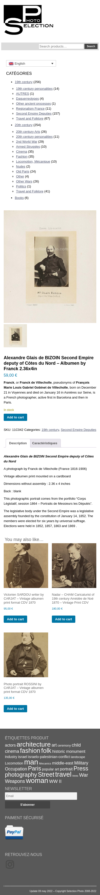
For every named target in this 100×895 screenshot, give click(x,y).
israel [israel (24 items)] (22, 757)
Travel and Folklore (29, 118)
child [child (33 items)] (76, 745)
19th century (24, 82)
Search (91, 46)
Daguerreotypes (27, 98)
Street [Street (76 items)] (46, 774)
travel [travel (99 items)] (63, 774)
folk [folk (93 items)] (46, 750)
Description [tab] (18, 443)
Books (19, 198)
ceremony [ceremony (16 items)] (64, 745)
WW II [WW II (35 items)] (55, 781)
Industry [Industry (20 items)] (11, 757)
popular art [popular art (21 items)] (50, 769)
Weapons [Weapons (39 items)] (15, 781)
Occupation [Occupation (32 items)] (16, 768)
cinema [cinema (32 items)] (12, 751)
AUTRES (22, 93)
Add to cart (15, 417)
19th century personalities (34, 88)
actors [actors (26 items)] (10, 745)
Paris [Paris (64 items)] (34, 768)
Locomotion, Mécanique (33, 161)
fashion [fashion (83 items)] (30, 750)
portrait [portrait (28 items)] (66, 769)
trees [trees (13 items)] (75, 775)
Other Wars (24, 181)
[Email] (41, 796)
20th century (24, 125)
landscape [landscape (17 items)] (78, 757)
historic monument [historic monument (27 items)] (68, 751)
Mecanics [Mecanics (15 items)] (45, 763)
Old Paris (22, 171)
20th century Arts (28, 132)
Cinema (21, 151)
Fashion (21, 156)
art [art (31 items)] (54, 745)
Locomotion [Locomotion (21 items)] (14, 763)
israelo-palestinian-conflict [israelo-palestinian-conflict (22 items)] (49, 757)
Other (20, 176)
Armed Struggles (28, 146)
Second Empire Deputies (34, 113)
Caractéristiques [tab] (44, 443)
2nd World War (26, 141)
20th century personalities (34, 136)
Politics (21, 186)
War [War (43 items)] (83, 775)
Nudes (20, 166)
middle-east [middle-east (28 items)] (62, 763)
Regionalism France (30, 108)
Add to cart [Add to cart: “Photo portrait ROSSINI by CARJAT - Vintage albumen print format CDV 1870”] (15, 709)
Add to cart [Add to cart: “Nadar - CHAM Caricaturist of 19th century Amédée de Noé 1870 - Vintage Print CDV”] (63, 619)
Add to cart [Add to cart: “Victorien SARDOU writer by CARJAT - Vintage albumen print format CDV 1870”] (15, 619)
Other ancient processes (33, 103)
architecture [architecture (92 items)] (34, 744)
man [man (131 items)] (31, 762)
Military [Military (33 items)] (81, 763)
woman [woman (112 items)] (37, 780)
